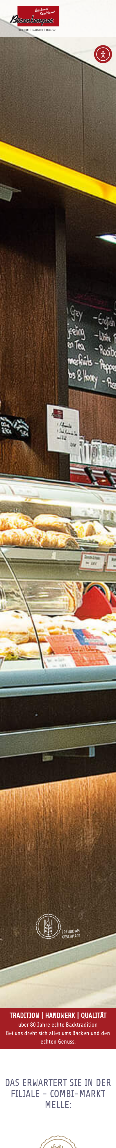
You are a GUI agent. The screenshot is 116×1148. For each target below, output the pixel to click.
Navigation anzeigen (106, 12)
